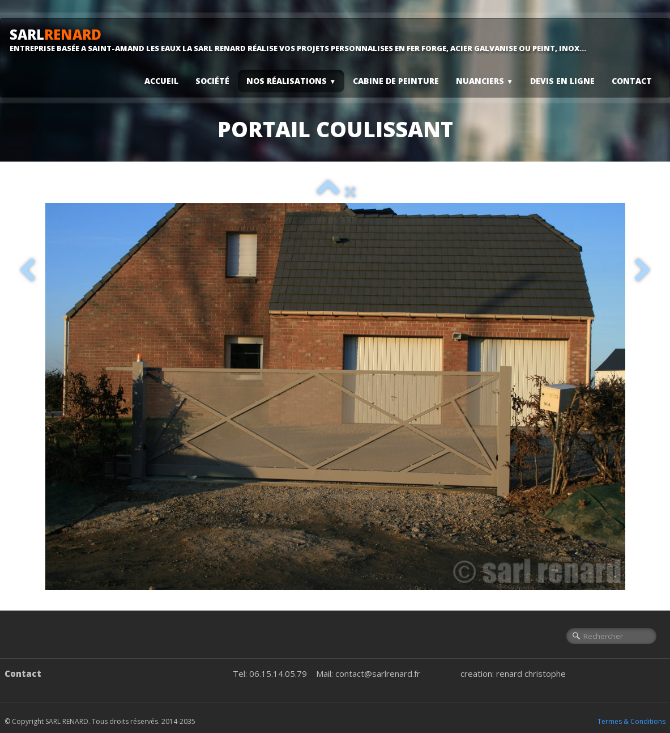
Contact (632, 80)
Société (212, 80)
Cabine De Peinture (396, 80)
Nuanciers (484, 80)
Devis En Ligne (562, 80)
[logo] (302, 40)
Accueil (161, 80)
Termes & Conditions (631, 721)
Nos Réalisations (291, 80)
